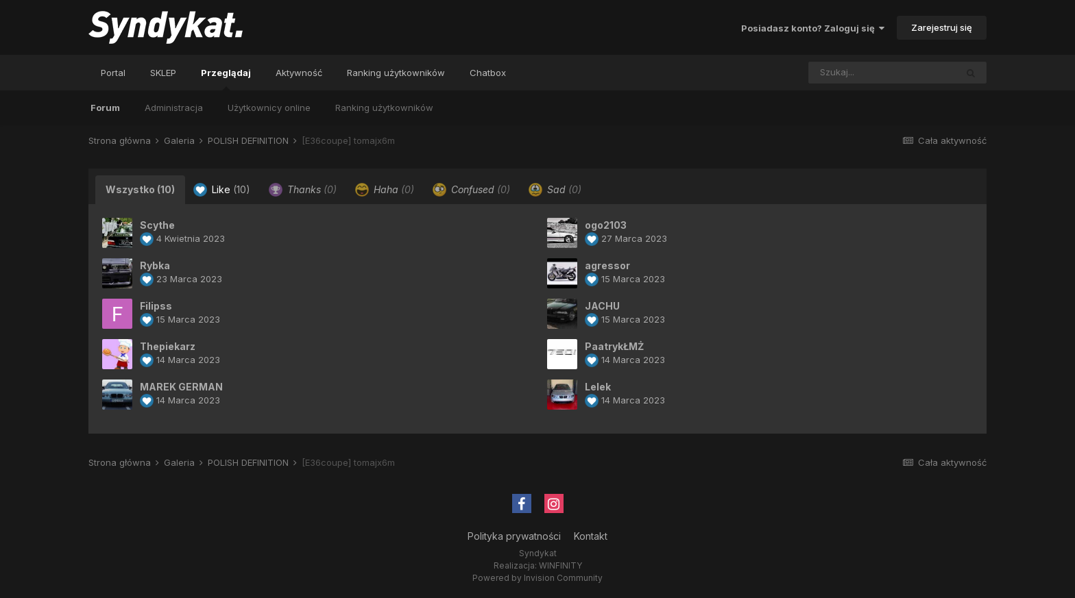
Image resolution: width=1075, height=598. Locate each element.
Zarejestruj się (941, 27)
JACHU (602, 306)
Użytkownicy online (269, 107)
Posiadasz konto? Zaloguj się (812, 28)
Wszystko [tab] (140, 189)
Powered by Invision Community (537, 578)
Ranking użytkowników (384, 107)
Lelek (598, 387)
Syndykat (538, 553)
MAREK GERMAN (181, 387)
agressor (607, 265)
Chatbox (488, 72)
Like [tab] (221, 190)
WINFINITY (560, 565)
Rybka (155, 265)
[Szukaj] (853, 72)
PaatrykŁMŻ (614, 346)
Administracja (174, 107)
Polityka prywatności (514, 536)
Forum (105, 107)
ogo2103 (606, 225)
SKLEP (163, 72)
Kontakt (590, 536)
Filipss (156, 306)
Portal (113, 72)
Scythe (157, 225)
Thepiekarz (167, 346)
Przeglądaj (226, 78)
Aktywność (299, 72)
